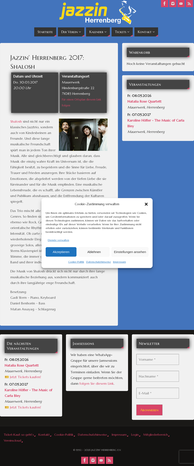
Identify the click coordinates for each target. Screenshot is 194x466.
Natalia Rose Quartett (144, 101)
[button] (146, 204)
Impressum (119, 262)
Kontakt (44, 435)
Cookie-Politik (76, 262)
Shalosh (16, 121)
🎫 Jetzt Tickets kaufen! (23, 377)
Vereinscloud (12, 440)
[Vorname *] (158, 359)
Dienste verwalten (58, 240)
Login (135, 435)
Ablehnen (94, 252)
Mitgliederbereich (155, 435)
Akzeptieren (61, 252)
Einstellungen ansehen (130, 252)
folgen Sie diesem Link (96, 383)
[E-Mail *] (158, 393)
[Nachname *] (158, 376)
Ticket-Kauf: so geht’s (19, 435)
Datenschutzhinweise (98, 262)
